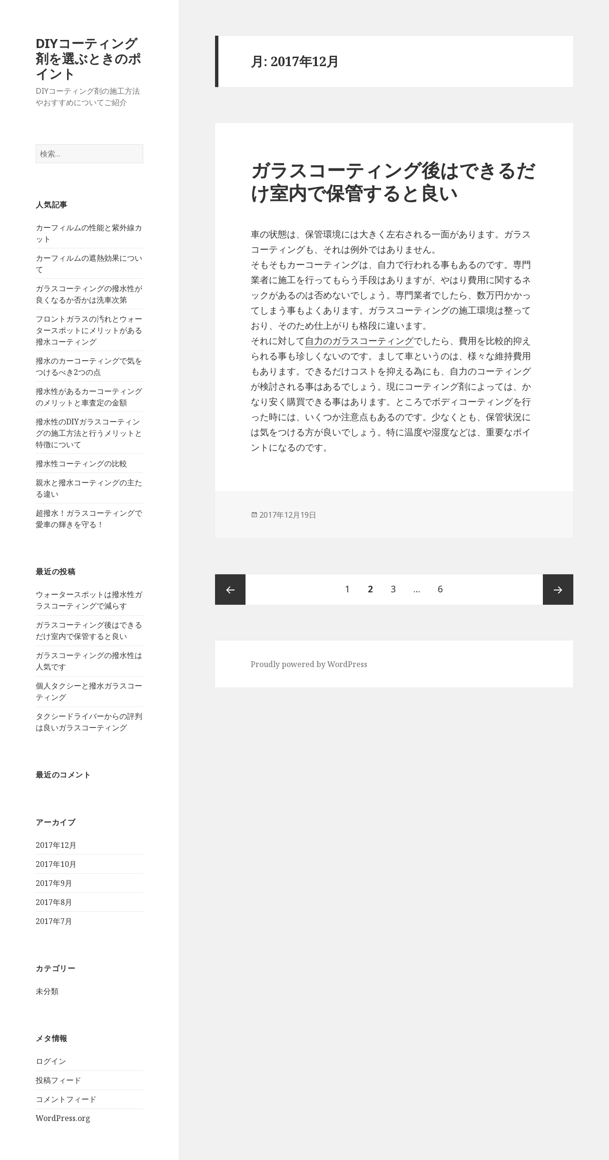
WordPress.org (63, 1118)
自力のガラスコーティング (359, 340)
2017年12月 (56, 845)
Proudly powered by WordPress (309, 664)
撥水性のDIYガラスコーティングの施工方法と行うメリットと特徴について (89, 433)
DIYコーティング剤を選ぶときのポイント (88, 58)
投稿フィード (58, 1080)
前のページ (230, 589)
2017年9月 (54, 883)
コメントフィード (66, 1099)
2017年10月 (56, 864)
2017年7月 (54, 921)
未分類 (47, 991)
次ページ (558, 589)
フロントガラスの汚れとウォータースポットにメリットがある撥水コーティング (89, 330)
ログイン (51, 1061)
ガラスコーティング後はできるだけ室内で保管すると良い (393, 181)
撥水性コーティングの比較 (81, 463)
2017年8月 (54, 902)
